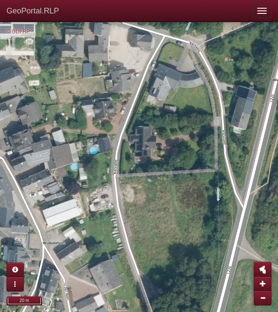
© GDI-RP (18, 32)
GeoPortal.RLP (33, 10)
